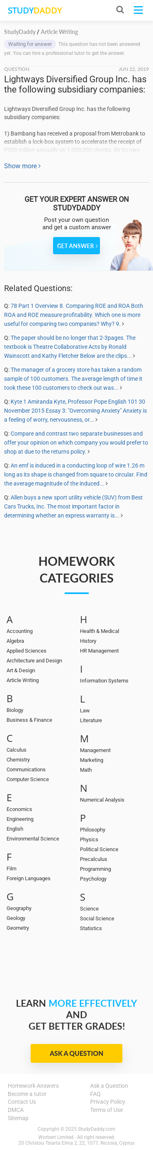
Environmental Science (33, 839)
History (88, 641)
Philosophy (92, 830)
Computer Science (28, 779)
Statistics (91, 928)
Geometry (18, 928)
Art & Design (21, 670)
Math (86, 770)
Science (89, 909)
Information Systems (104, 681)
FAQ (95, 1094)
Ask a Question (76, 1053)
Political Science (99, 849)
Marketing (91, 760)
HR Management (99, 651)
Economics (19, 809)
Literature (91, 720)
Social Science (97, 918)
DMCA (16, 1110)
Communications (26, 769)
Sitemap (18, 1118)
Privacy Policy (107, 1101)
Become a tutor (27, 1094)
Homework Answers (33, 1085)
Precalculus (93, 859)
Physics (89, 839)
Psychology (93, 879)
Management (95, 750)
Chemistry (18, 760)
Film (11, 868)
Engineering (20, 819)
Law (85, 710)
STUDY (35, 10)
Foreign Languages (29, 878)
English (15, 829)
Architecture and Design (34, 660)
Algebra (15, 641)
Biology (15, 710)
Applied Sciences (27, 651)
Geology (16, 918)
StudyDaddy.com (96, 1129)
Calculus (17, 750)
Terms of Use (106, 1110)
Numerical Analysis (102, 800)
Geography (19, 908)
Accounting (20, 631)
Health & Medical (99, 631)
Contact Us (22, 1101)
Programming (95, 869)
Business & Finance (29, 720)
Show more (22, 166)
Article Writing (23, 680)
